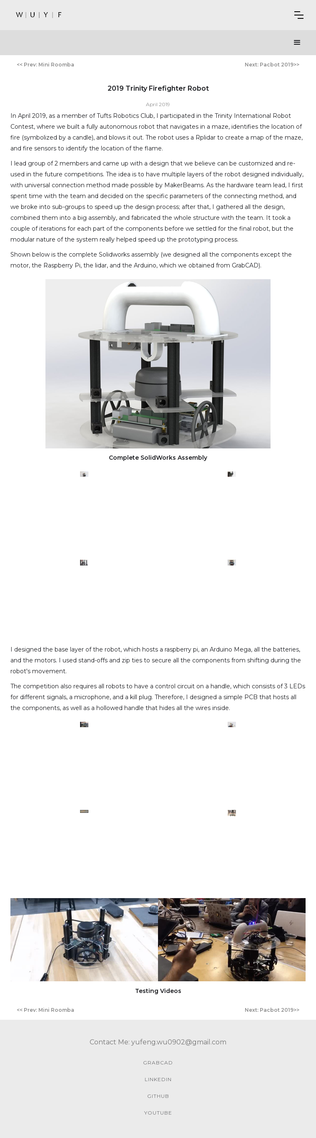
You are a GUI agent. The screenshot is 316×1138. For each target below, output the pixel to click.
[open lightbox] (158, 364)
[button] (298, 15)
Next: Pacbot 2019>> (272, 64)
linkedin (158, 1079)
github (158, 1096)
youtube (158, 1113)
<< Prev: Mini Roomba (45, 64)
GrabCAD (158, 1062)
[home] (39, 15)
